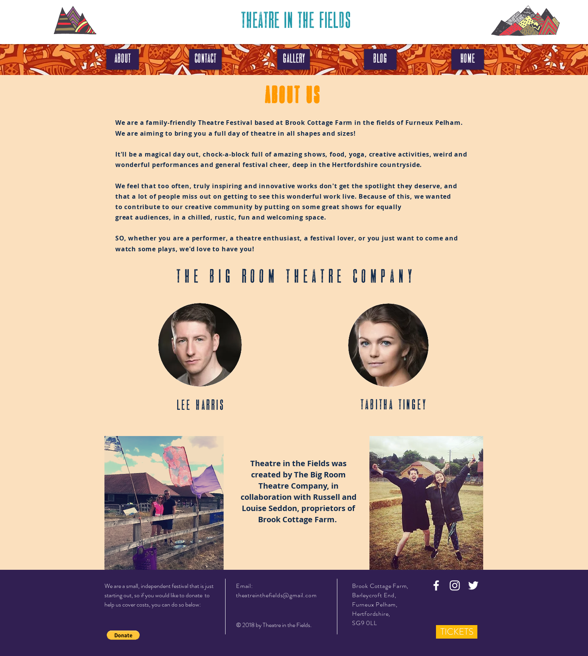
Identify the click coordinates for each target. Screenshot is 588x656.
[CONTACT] (205, 59)
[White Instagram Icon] (455, 585)
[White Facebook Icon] (436, 585)
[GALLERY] (293, 59)
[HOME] (467, 59)
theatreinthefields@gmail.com (276, 595)
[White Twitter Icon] (473, 585)
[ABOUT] (122, 59)
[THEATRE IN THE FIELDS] (296, 21)
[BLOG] (380, 59)
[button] (123, 635)
